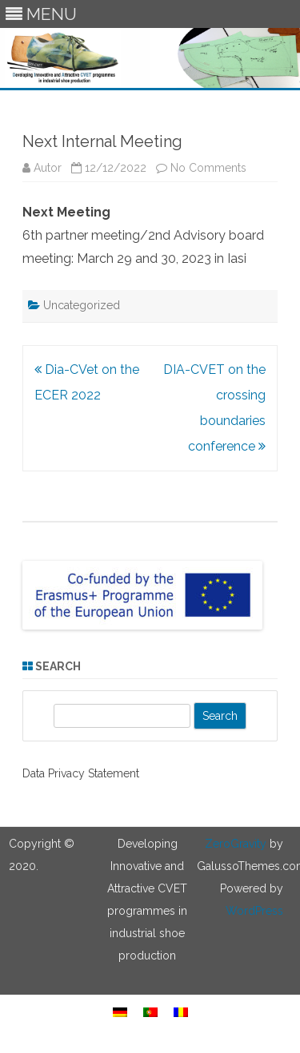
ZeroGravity (235, 843)
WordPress (254, 910)
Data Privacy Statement (80, 773)
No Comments (208, 167)
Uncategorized (81, 305)
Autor (48, 167)
